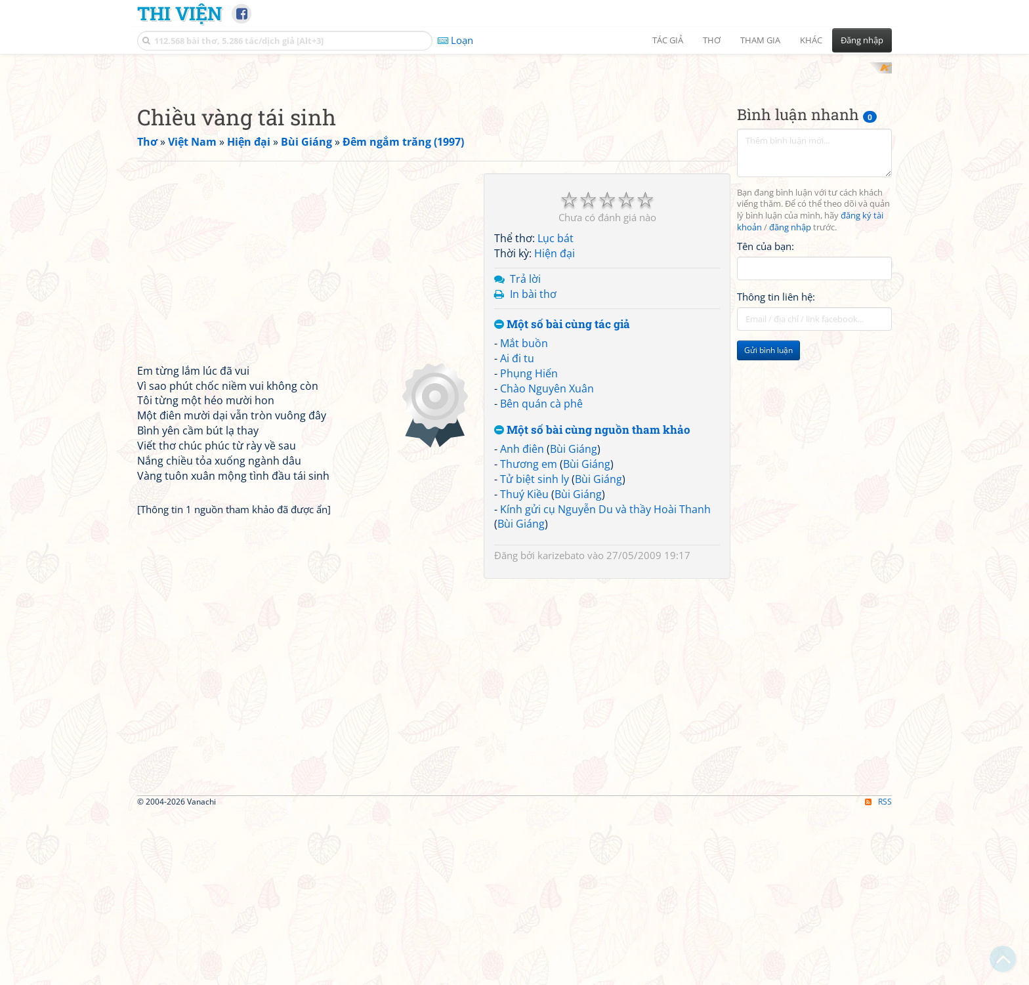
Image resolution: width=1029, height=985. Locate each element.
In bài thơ (533, 465)
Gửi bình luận (768, 522)
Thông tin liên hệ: (776, 468)
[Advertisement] (514, 154)
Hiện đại (554, 425)
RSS (878, 973)
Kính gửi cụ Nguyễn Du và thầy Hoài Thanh (605, 680)
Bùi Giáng (573, 621)
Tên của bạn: (765, 417)
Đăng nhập (862, 40)
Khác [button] (811, 40)
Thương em (528, 636)
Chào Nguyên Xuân (547, 560)
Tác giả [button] (667, 40)
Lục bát (555, 410)
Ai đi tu (517, 530)
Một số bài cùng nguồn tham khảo (592, 601)
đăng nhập (790, 399)
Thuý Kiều (524, 665)
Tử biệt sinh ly (534, 650)
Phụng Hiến (529, 544)
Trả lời (525, 450)
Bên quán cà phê (541, 575)
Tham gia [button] (760, 40)
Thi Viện (179, 13)
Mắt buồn (524, 515)
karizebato (561, 727)
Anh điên (522, 621)
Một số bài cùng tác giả (562, 496)
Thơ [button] (712, 40)
